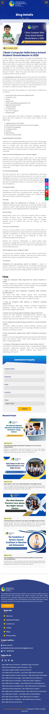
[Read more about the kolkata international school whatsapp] (46, 198)
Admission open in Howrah (29, 665)
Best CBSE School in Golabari (29, 697)
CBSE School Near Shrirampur (37, 675)
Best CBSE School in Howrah (11, 665)
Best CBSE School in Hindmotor (32, 678)
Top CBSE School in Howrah (11, 673)
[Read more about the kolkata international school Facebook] (2, 660)
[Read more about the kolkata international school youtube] (46, 191)
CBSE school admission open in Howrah (14, 667)
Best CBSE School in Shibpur (11, 683)
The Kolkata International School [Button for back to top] (14, 709)
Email (6, 384)
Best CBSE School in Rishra (30, 689)
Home (22, 18)
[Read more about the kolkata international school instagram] (5, 660)
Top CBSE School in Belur (10, 694)
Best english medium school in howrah (14, 675)
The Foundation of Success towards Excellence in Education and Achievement (23, 558)
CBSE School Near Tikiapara (32, 681)
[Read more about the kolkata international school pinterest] (8, 660)
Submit (24, 409)
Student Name (9, 369)
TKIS (30, 667)
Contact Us (7, 606)
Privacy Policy (10, 636)
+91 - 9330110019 (8, 651)
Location (7, 392)
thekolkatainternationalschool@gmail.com (18, 648)
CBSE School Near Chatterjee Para (13, 686)
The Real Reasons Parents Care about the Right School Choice (24, 521)
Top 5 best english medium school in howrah (16, 670)
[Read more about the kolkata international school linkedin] (12, 660)
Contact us (9, 624)
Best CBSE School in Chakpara (11, 699)
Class (6, 400)
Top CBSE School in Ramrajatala (29, 694)
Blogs (7, 632)
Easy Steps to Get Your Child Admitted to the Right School (23, 484)
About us (8, 616)
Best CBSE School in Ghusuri (32, 699)
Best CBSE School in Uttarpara (11, 681)
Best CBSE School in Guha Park (36, 691)
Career (7, 628)
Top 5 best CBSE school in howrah (32, 673)
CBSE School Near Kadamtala (11, 689)
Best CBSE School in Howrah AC (12, 702)
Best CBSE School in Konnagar (11, 678)
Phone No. (7, 377)
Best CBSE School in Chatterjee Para (32, 683)
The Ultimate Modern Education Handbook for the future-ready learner (23, 446)
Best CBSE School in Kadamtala (35, 686)
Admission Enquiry (11, 620)
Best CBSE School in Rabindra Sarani (13, 691)
